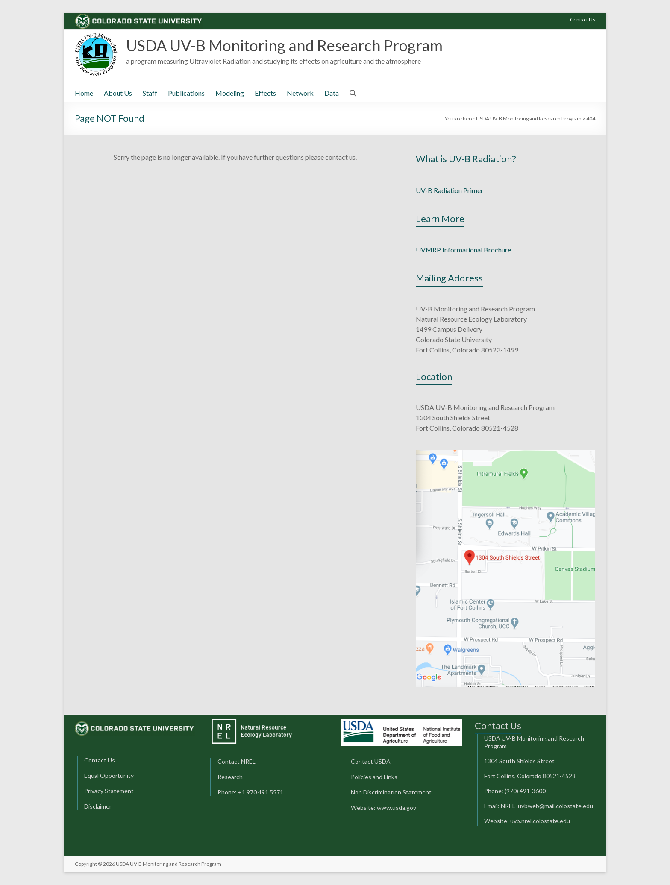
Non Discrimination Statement (391, 792)
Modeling (229, 93)
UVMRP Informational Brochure (463, 250)
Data (331, 93)
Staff (150, 93)
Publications (186, 93)
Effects (265, 93)
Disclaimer (98, 806)
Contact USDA (371, 761)
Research (230, 776)
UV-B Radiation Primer (449, 190)
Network (300, 93)
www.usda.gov (396, 807)
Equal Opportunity (109, 775)
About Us (118, 93)
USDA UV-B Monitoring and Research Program (284, 45)
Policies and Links (374, 776)
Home (84, 93)
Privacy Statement (109, 790)
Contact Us (582, 19)
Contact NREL (236, 761)
